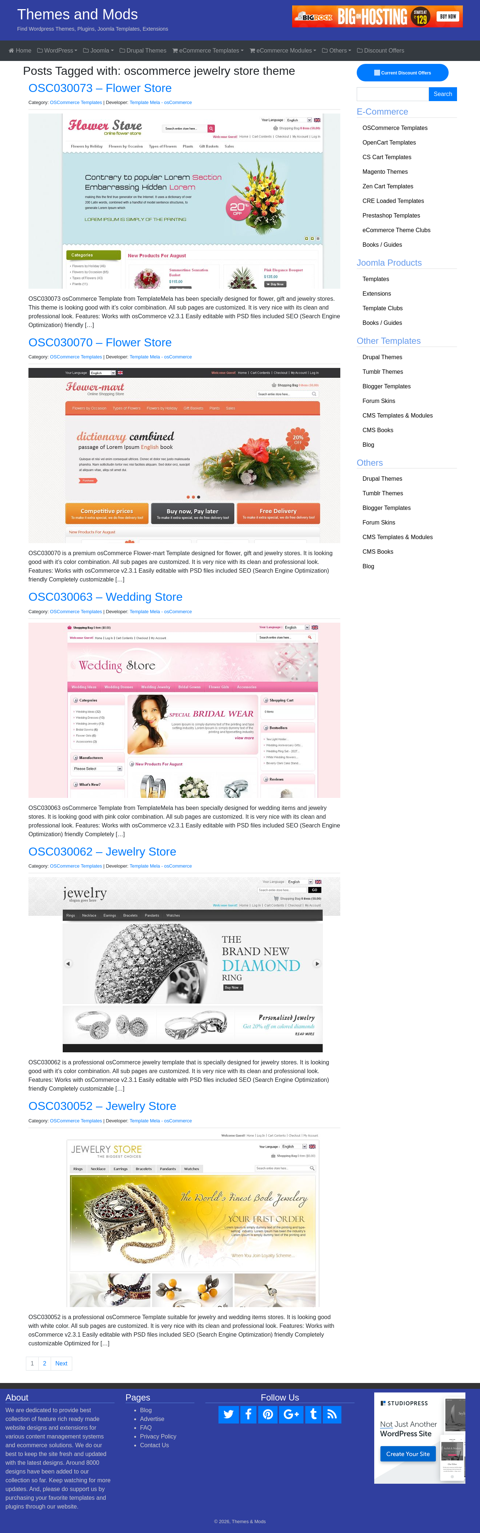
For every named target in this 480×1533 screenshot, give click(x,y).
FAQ (146, 1428)
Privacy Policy (158, 1436)
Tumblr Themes (383, 372)
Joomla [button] (96, 50)
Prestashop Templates (391, 215)
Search (443, 94)
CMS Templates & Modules (398, 415)
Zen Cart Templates (388, 186)
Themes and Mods (77, 14)
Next (61, 1363)
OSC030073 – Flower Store (100, 88)
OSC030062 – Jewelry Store (102, 851)
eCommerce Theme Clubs (396, 230)
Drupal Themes (143, 50)
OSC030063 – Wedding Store (105, 596)
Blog (368, 445)
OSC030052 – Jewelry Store (102, 1106)
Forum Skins (379, 401)
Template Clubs (383, 308)
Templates (376, 279)
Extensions (377, 294)
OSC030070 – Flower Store (100, 342)
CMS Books (378, 430)
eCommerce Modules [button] (280, 50)
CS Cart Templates (387, 157)
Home (20, 50)
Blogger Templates (387, 386)
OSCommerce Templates (76, 102)
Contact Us (154, 1445)
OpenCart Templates (389, 142)
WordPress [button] (55, 50)
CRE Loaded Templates (393, 201)
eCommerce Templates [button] (205, 50)
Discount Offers (380, 50)
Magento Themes (385, 172)
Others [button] (334, 50)
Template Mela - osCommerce (160, 102)
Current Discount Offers (403, 73)
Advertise (152, 1419)
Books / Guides (382, 245)
